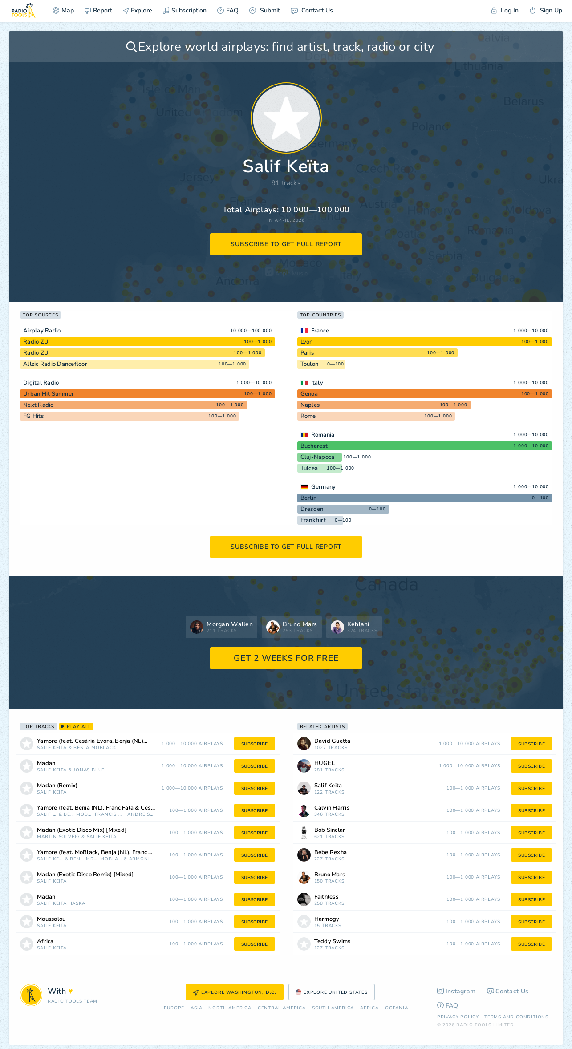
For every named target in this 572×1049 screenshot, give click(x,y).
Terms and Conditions (516, 1017)
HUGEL (324, 763)
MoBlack (103, 747)
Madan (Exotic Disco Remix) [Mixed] (85, 874)
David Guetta (332, 741)
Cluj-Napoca (317, 457)
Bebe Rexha (330, 852)
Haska (77, 903)
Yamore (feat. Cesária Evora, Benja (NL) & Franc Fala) (103, 741)
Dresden (312, 509)
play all (76, 727)
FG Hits (33, 416)
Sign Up (545, 10)
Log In (505, 10)
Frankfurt (313, 520)
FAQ (228, 10)
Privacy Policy (458, 1017)
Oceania (396, 1008)
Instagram (456, 991)
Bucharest (314, 446)
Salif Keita (328, 785)
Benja (81, 747)
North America (229, 1008)
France (320, 331)
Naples (310, 405)
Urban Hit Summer (48, 394)
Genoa (309, 394)
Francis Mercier (110, 814)
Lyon (306, 342)
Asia (196, 1008)
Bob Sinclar (329, 830)
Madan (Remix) (57, 785)
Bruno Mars (329, 874)
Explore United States (332, 992)
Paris (307, 353)
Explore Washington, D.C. (234, 992)
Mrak (92, 859)
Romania (323, 435)
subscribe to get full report (286, 244)
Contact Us (312, 10)
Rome (308, 416)
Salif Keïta (52, 747)
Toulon (309, 364)
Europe (174, 1008)
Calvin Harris (331, 808)
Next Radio (38, 405)
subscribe (254, 744)
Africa (45, 941)
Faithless (326, 897)
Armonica (141, 859)
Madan (46, 763)
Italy (317, 383)
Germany (323, 487)
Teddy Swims (332, 941)
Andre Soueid (140, 814)
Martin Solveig (58, 836)
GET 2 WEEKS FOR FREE (286, 658)
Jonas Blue (89, 770)
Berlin (308, 498)
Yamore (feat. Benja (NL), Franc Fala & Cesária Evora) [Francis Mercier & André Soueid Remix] (107, 808)
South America (333, 1008)
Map (63, 10)
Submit (264, 10)
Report (98, 10)
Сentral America (282, 1008)
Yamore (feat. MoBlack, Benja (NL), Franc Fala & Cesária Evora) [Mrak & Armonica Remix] (107, 852)
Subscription (185, 10)
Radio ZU (36, 342)
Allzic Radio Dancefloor (55, 364)
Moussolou (51, 919)
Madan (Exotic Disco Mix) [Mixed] (81, 830)
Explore (137, 10)
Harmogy (327, 919)
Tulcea (309, 468)
